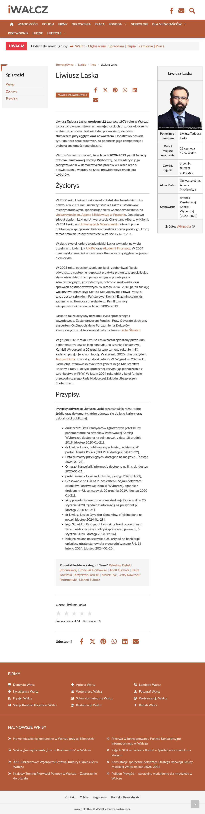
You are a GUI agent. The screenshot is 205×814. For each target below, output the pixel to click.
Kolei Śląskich (130, 330)
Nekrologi (139, 24)
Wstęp (10, 84)
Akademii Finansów (116, 248)
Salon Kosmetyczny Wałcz (94, 698)
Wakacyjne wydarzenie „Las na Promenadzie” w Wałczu (52, 750)
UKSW (90, 248)
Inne (93, 64)
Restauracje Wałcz (89, 705)
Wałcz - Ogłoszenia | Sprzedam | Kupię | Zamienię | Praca (119, 46)
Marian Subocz (89, 579)
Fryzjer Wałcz (22, 698)
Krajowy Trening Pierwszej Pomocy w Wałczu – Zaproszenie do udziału (55, 775)
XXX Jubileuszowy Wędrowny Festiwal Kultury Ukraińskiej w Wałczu (55, 764)
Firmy (62, 24)
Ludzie (37, 33)
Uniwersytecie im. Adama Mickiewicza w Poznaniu (91, 214)
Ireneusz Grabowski (93, 570)
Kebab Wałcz (148, 705)
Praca (100, 24)
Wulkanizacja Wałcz (153, 698)
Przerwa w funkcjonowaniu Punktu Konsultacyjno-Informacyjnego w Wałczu (147, 741)
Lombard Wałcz (150, 684)
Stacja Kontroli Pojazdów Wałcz (35, 705)
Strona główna (64, 64)
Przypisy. (12, 98)
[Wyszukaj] (192, 10)
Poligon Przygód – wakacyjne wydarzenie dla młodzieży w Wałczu (152, 775)
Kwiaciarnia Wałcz (26, 691)
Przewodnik (18, 33)
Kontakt (70, 797)
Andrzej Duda (65, 359)
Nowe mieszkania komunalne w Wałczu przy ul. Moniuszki (53, 738)
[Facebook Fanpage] (170, 11)
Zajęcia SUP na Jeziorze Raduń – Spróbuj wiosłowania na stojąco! (151, 752)
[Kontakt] (181, 11)
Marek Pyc (109, 575)
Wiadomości (28, 24)
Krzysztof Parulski (86, 575)
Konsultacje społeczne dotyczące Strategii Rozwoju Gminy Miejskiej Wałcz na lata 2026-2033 (152, 764)
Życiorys (11, 91)
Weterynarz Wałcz (89, 691)
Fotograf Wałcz (149, 691)
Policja (48, 24)
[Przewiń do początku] (195, 804)
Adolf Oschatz (119, 570)
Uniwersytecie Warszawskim (99, 224)
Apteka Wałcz (85, 684)
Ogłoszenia (81, 24)
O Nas (84, 797)
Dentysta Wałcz (24, 684)
